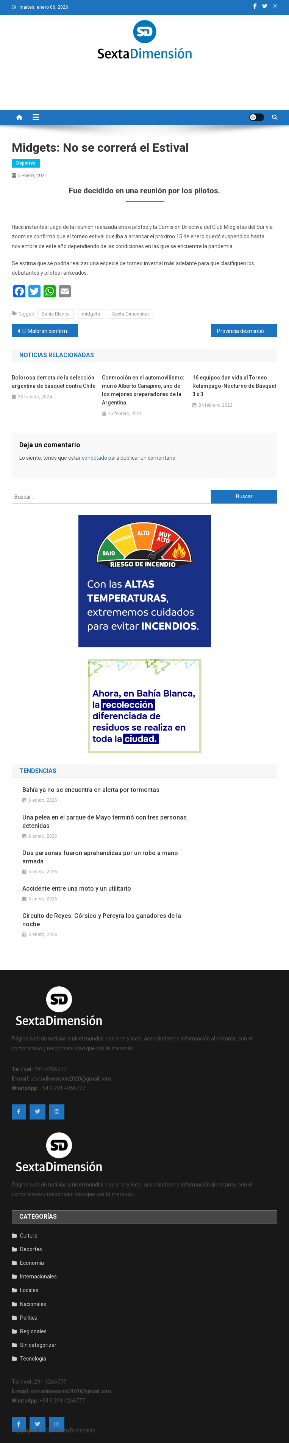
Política (28, 1318)
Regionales (33, 1331)
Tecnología (33, 1359)
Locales (29, 1290)
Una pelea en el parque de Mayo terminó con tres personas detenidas (104, 821)
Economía (32, 1263)
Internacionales (38, 1277)
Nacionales (33, 1304)
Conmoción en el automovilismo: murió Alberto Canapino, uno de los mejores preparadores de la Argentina (143, 390)
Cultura (28, 1236)
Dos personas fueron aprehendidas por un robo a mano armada (100, 857)
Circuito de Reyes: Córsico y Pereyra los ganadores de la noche (101, 920)
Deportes (26, 163)
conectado (94, 458)
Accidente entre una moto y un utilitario (76, 888)
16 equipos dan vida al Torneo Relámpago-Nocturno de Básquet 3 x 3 (234, 386)
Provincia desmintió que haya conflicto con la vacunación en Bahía (247, 331)
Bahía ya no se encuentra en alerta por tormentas (90, 789)
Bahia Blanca (56, 314)
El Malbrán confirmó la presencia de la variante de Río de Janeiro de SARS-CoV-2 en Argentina (50, 331)
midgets (91, 314)
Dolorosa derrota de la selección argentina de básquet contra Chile (53, 382)
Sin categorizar (38, 1345)
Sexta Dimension (130, 314)
